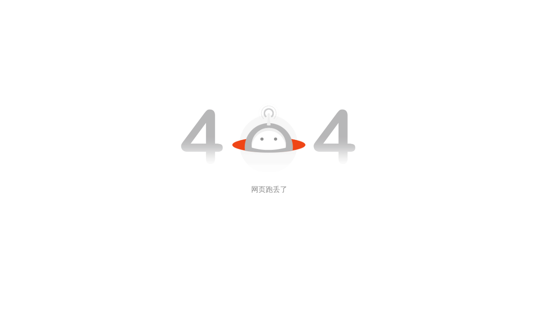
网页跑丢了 (269, 189)
